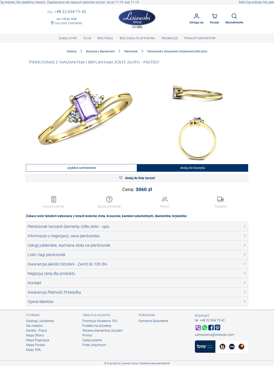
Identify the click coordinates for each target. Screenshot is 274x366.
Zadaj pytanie (92, 340)
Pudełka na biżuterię (96, 326)
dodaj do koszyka (192, 168)
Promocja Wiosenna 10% (100, 321)
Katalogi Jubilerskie (40, 321)
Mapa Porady (35, 345)
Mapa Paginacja (37, 340)
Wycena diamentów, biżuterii (102, 330)
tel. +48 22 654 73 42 (210, 320)
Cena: (137, 189)
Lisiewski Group (129, 363)
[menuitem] (67, 38)
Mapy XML (33, 350)
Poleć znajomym (94, 345)
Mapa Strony (35, 335)
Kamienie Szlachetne (153, 321)
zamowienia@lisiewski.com (214, 335)
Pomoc (87, 335)
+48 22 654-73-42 (66, 12)
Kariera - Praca (36, 330)
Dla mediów (34, 326)
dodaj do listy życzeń (137, 178)
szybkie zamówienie (81, 168)
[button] (109, 202)
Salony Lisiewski (66, 23)
